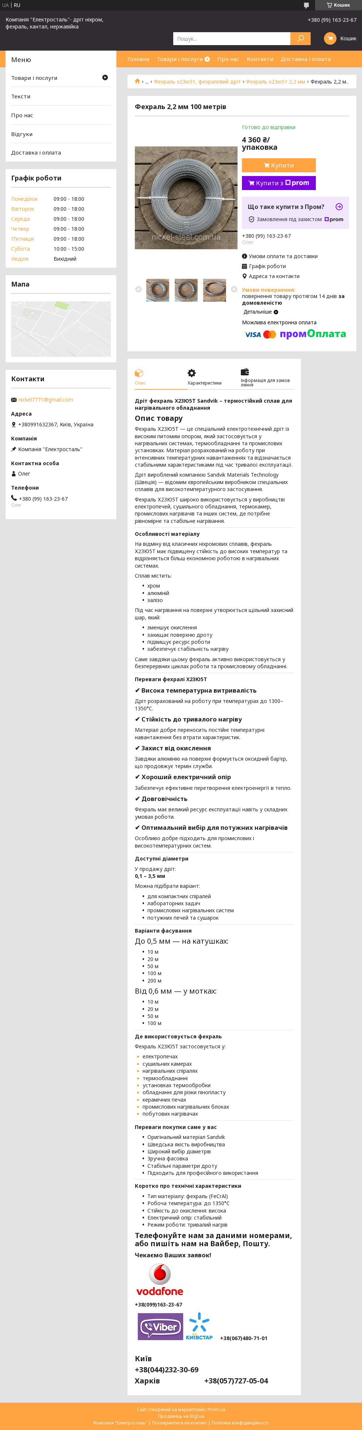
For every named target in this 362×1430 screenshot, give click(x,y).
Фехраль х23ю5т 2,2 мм (275, 81)
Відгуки (22, 134)
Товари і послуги (180, 58)
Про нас (228, 58)
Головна (138, 58)
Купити (282, 165)
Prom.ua (216, 1409)
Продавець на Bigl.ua (181, 1416)
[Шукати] (300, 38)
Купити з (282, 183)
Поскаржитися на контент (179, 1423)
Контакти (260, 58)
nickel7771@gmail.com (45, 399)
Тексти (20, 96)
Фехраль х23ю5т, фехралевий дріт (197, 81)
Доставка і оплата (306, 58)
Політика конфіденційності (240, 1423)
